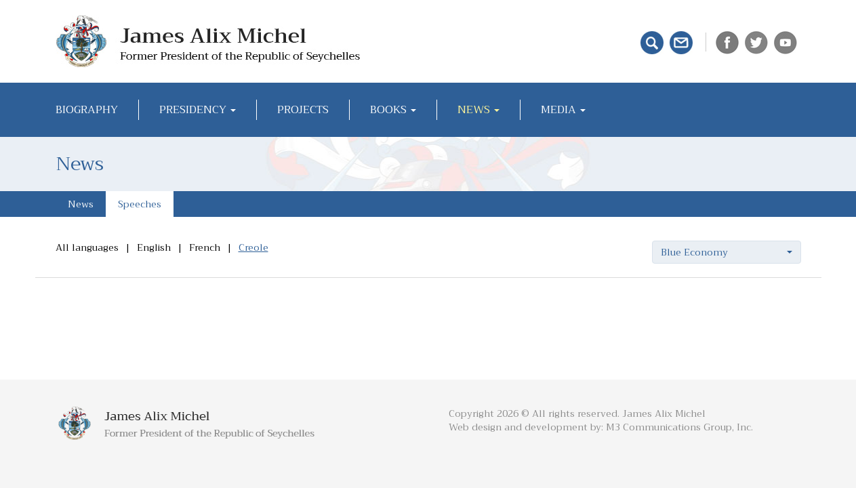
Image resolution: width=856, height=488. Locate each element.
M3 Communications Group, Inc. (679, 427)
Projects (303, 109)
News (81, 204)
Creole (253, 247)
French (204, 247)
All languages (87, 247)
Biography (87, 109)
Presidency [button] (197, 109)
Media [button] (563, 109)
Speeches (139, 204)
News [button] (478, 109)
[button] (726, 252)
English (154, 247)
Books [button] (393, 109)
